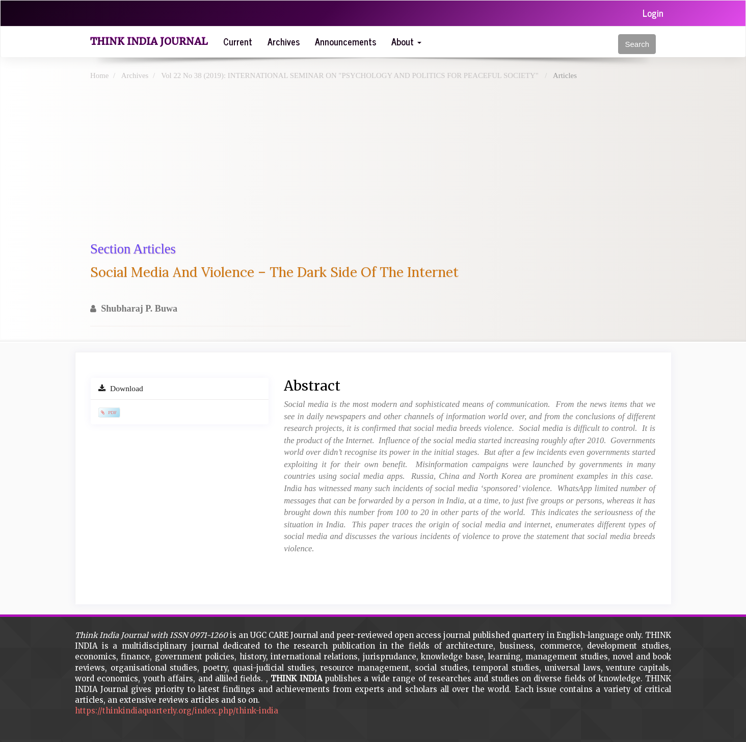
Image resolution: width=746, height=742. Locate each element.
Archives (284, 41)
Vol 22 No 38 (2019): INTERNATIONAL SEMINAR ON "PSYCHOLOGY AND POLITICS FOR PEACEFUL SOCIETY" (350, 75)
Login (653, 12)
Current (237, 41)
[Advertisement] (396, 163)
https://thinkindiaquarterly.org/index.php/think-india (176, 710)
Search (637, 44)
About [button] (406, 41)
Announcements (345, 41)
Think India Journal (149, 41)
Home (99, 75)
